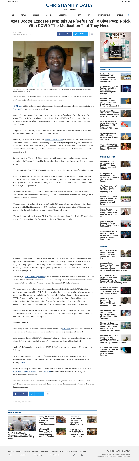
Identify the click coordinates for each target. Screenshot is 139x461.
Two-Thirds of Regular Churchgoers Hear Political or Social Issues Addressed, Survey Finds (21, 436)
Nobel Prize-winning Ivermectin (25, 372)
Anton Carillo (19, 32)
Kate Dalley (66, 329)
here (23, 362)
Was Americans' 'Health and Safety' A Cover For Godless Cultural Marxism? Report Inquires (109, 351)
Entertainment (103, 15)
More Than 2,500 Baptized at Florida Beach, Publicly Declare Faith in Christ (109, 224)
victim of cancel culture (54, 140)
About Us (11, 455)
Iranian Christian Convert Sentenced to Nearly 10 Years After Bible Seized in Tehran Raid (109, 212)
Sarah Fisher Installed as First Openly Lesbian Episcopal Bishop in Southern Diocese (109, 147)
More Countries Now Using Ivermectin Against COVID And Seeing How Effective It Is (108, 254)
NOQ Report (17, 106)
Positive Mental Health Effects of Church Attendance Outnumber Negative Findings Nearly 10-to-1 (109, 235)
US (13, 15)
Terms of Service (53, 455)
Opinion (120, 15)
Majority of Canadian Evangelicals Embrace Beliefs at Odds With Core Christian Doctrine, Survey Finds (109, 125)
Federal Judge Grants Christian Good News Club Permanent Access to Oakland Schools (108, 200)
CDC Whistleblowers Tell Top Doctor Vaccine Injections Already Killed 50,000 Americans (108, 314)
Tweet (79, 34)
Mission (49, 15)
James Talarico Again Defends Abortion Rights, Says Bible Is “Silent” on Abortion (77, 420)
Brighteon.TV (18, 109)
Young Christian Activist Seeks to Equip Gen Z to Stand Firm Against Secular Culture (77, 433)
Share (62, 34)
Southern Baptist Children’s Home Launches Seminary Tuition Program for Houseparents (108, 77)
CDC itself (47, 372)
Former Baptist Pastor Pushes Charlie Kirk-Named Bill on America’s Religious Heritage (109, 90)
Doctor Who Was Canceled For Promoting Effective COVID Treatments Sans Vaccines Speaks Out (110, 302)
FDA (18, 310)
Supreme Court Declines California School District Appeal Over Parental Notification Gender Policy (110, 102)
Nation (11, 451)
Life (89, 15)
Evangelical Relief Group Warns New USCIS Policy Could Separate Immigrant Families (108, 165)
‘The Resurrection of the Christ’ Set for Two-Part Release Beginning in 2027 (108, 189)
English (11, 1)
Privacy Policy (37, 455)
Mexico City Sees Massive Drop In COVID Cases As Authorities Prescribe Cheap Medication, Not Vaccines (110, 326)
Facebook (122, 1)
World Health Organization (35, 277)
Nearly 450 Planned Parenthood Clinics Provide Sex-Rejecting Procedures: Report (47, 420)
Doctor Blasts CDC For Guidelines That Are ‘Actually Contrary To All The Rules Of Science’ (109, 290)
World (23, 15)
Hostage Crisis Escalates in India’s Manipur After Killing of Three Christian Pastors (109, 177)
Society (77, 15)
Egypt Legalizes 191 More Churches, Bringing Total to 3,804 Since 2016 (109, 136)
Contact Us (23, 455)
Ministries (63, 15)
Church (36, 15)
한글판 (17, 1)
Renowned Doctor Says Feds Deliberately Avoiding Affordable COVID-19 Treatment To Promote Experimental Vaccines (113, 339)
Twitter (125, 1)
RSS (129, 1)
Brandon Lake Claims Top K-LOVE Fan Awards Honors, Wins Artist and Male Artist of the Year (109, 113)
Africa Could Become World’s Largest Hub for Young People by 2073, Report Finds (46, 433)
